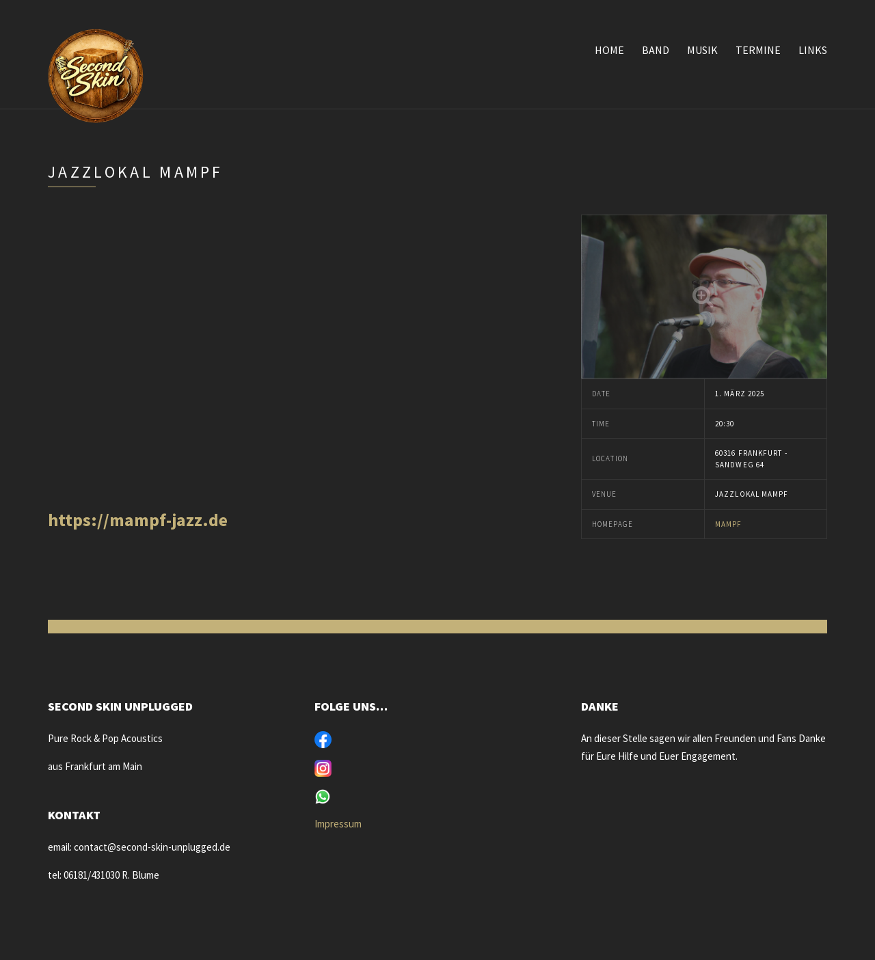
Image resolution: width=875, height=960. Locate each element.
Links (812, 50)
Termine (758, 50)
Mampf (728, 524)
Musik (702, 50)
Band (655, 50)
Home (609, 50)
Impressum (338, 823)
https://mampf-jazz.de (138, 519)
